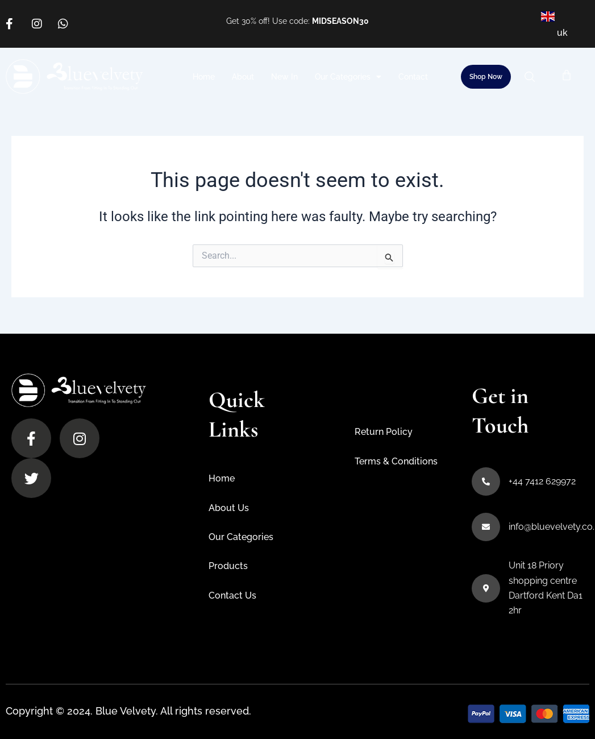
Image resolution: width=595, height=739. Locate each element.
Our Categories (348, 76)
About (243, 76)
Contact (413, 76)
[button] (534, 76)
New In (284, 76)
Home (204, 76)
